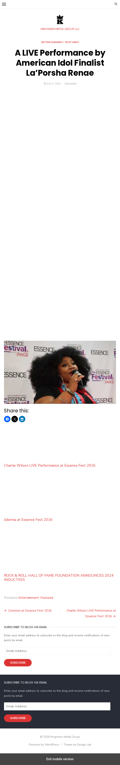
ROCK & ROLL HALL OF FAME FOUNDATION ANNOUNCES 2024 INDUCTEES (60, 557)
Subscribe (18, 663)
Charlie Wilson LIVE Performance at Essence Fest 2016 (60, 445)
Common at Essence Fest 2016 (30, 611)
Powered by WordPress (44, 745)
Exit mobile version (60, 759)
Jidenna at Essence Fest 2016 (60, 499)
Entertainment (52, 42)
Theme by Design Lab (77, 745)
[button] (4, 4)
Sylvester (71, 84)
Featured (72, 42)
